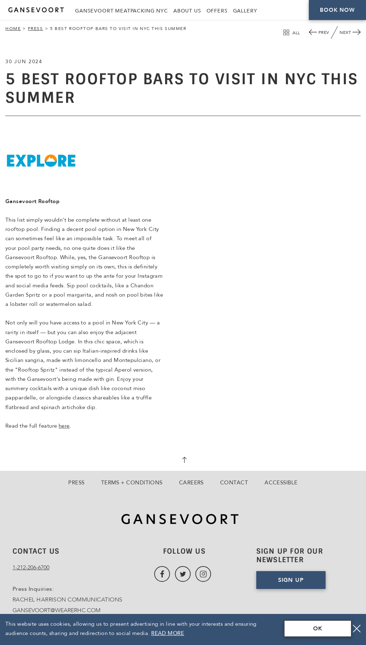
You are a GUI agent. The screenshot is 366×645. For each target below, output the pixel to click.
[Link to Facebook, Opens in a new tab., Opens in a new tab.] (162, 574)
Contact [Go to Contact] (234, 482)
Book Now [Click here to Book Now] (337, 10)
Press (35, 28)
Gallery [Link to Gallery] (245, 10)
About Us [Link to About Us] (187, 10)
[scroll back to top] (183, 461)
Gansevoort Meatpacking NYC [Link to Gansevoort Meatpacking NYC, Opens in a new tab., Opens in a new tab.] (121, 10)
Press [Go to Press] (76, 482)
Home (13, 28)
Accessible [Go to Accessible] (281, 482)
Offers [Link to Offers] (217, 10)
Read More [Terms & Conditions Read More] (167, 633)
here (64, 425)
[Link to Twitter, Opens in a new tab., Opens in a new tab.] (183, 574)
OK (317, 629)
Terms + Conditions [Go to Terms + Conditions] (132, 482)
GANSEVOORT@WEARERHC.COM (56, 610)
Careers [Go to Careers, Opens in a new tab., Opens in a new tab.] (191, 482)
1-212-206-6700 (31, 567)
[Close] (357, 629)
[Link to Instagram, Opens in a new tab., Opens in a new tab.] (203, 574)
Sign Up (291, 580)
